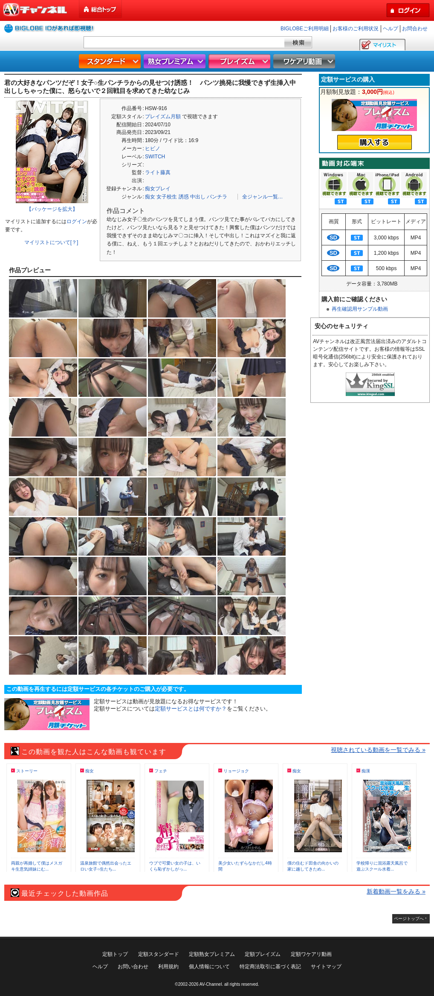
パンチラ (217, 197)
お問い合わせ (133, 967)
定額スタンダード (158, 954)
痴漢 (366, 771)
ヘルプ (390, 29)
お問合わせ (415, 29)
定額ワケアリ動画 (311, 954)
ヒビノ (152, 148)
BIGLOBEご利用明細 (305, 29)
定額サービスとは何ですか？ (191, 708)
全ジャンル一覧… (262, 197)
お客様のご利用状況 (356, 29)
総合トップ (101, 9)
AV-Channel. (211, 984)
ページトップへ (409, 918)
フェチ (160, 771)
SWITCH (155, 157)
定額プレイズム (263, 954)
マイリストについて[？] (51, 242)
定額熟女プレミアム (212, 954)
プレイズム (240, 61)
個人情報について (209, 967)
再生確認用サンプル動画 (360, 309)
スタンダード (111, 61)
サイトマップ (326, 967)
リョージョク (236, 771)
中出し (197, 197)
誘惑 (184, 197)
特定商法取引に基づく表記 (270, 967)
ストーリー (27, 771)
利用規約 (168, 967)
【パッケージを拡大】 (52, 209)
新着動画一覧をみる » (396, 891)
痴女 (150, 197)
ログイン (77, 221)
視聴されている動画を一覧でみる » (378, 749)
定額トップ (115, 954)
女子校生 (166, 197)
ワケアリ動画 (305, 61)
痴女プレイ (158, 189)
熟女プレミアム (176, 61)
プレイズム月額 (163, 116)
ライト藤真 (158, 172)
